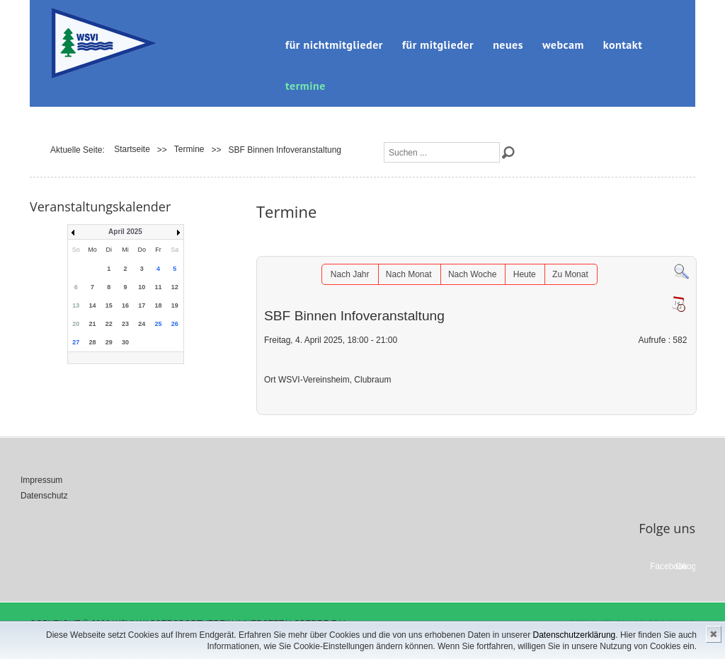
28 (92, 342)
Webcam (563, 44)
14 (92, 305)
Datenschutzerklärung (574, 635)
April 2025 (125, 231)
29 (109, 342)
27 (75, 342)
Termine (305, 85)
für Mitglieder (438, 44)
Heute (524, 274)
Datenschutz (44, 496)
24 (141, 323)
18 (158, 305)
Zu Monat (570, 274)
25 (158, 323)
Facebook (660, 566)
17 (141, 305)
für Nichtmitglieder (334, 44)
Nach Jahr (350, 274)
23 (125, 323)
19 (174, 305)
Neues (508, 44)
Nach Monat (409, 274)
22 (109, 323)
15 (109, 305)
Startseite (132, 149)
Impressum (41, 480)
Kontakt (622, 44)
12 (174, 287)
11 (158, 287)
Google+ (685, 566)
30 (125, 342)
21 (92, 323)
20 (75, 323)
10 (141, 287)
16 (125, 305)
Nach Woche (472, 274)
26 (174, 323)
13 (75, 305)
